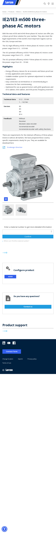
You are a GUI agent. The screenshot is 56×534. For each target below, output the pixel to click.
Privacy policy (32, 372)
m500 (10, 289)
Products (11, 12)
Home (4, 12)
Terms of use (6, 376)
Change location (7, 372)
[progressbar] (4, 265)
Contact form (11, 364)
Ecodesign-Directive (12, 147)
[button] (4, 529)
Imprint (20, 372)
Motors (18, 12)
